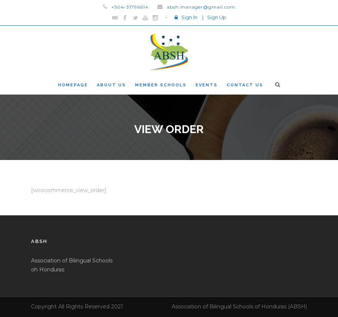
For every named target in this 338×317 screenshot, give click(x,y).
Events (207, 85)
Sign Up (216, 17)
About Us (111, 85)
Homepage (73, 85)
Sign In (189, 17)
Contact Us (245, 85)
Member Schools (161, 85)
